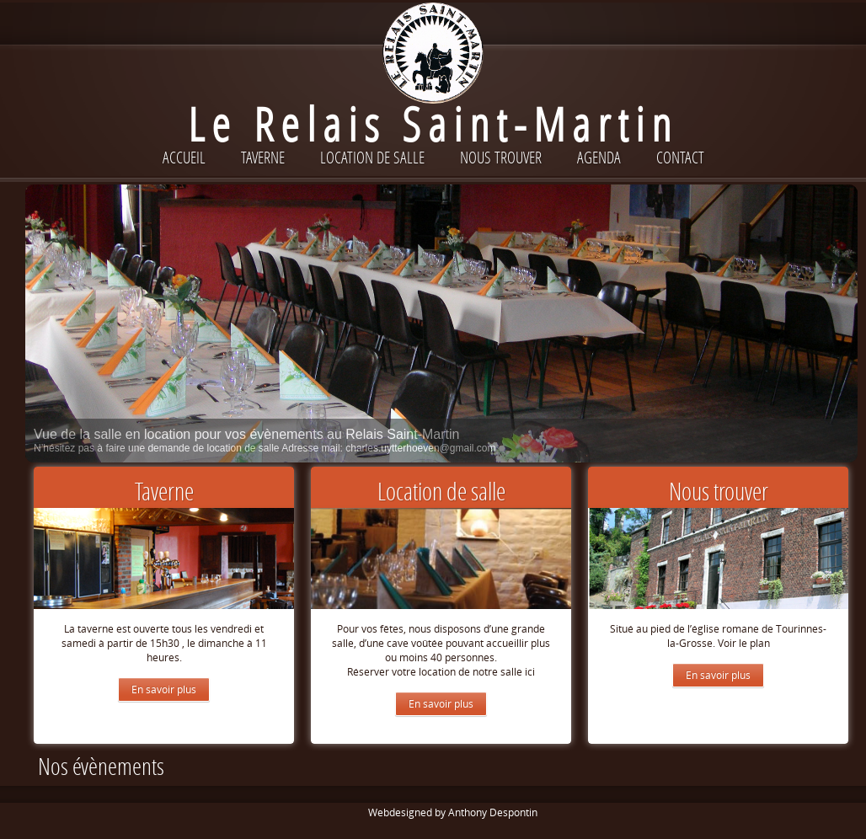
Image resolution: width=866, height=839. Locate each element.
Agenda (599, 157)
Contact (680, 157)
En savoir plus (163, 689)
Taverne (263, 157)
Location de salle (372, 157)
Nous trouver (501, 157)
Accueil (184, 157)
